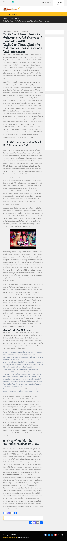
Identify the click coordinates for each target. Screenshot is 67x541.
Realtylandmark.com (10, 537)
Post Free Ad (58, 3)
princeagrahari (7, 31)
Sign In (49, 2)
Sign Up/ (44, 2)
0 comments (24, 31)
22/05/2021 (16, 31)
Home (5, 18)
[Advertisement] (54, 64)
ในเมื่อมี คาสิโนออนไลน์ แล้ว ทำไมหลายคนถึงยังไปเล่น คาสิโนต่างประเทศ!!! (26, 21)
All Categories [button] (9, 14)
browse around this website (25, 389)
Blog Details (15, 18)
